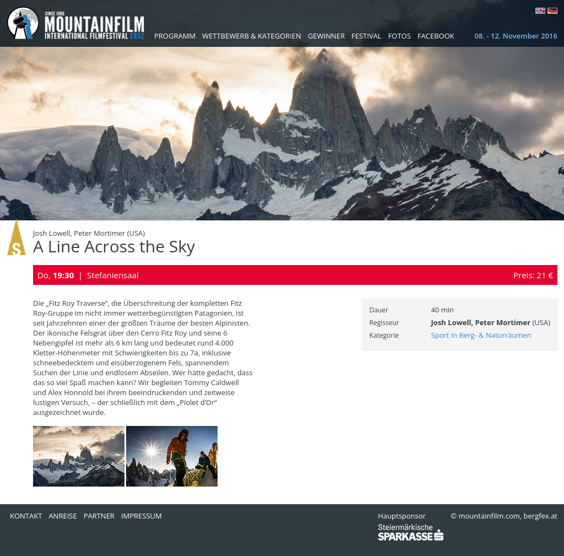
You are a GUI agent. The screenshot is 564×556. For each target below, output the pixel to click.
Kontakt (26, 516)
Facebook (435, 36)
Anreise (62, 516)
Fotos (399, 36)
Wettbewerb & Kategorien (251, 36)
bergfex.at (540, 516)
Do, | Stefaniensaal (88, 274)
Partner (99, 516)
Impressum (141, 516)
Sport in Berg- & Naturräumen (481, 335)
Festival (366, 36)
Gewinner (326, 36)
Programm (175, 36)
